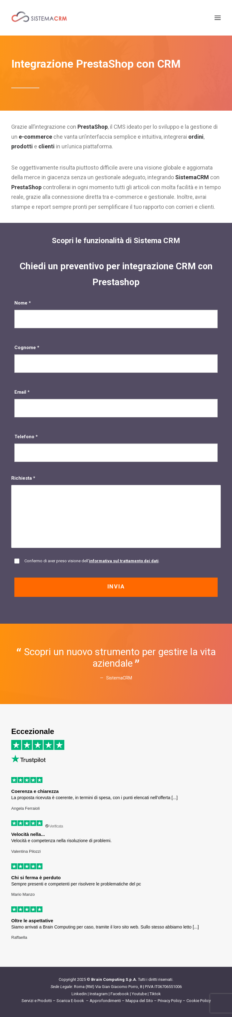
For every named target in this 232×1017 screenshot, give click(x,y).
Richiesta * (116, 511)
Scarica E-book (71, 1000)
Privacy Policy (170, 1000)
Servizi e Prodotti (37, 1000)
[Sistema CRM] (39, 17)
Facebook (120, 993)
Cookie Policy (198, 1000)
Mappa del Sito (139, 1000)
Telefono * (115, 448)
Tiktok (155, 993)
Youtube (139, 993)
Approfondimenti (105, 1000)
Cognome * (115, 359)
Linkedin (79, 993)
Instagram (99, 993)
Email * (115, 403)
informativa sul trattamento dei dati (124, 561)
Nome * (115, 314)
